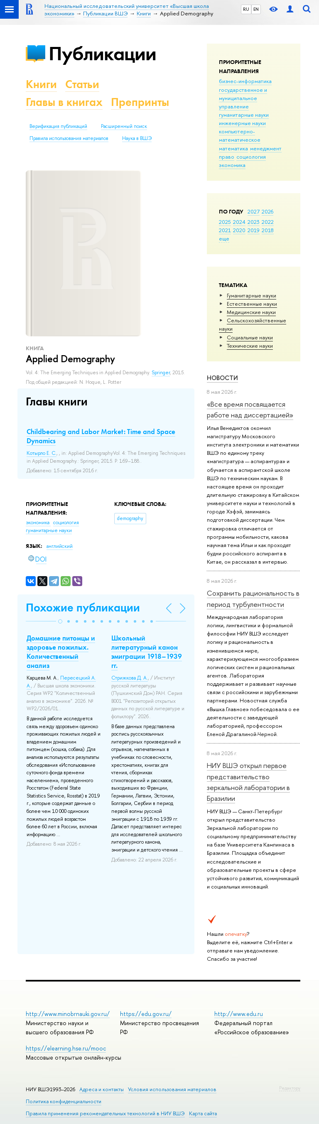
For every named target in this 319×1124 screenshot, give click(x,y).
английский (60, 546)
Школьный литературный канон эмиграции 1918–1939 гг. (146, 651)
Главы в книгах (64, 102)
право (226, 156)
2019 (254, 230)
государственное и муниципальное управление (243, 98)
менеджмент (266, 148)
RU (246, 9)
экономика (232, 165)
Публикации (102, 53)
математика (233, 148)
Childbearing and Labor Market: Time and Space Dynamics (101, 436)
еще (224, 238)
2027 (254, 211)
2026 (267, 211)
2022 (268, 222)
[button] (60, 621)
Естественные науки (252, 303)
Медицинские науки (251, 312)
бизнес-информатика (245, 81)
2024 (239, 222)
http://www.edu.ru (238, 1014)
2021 (225, 230)
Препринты (140, 102)
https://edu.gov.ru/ (146, 1014)
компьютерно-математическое (239, 135)
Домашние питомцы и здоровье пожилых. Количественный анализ (61, 651)
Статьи (82, 84)
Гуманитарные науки (251, 295)
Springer (161, 372)
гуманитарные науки (244, 114)
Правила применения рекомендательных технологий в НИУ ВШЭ (105, 1113)
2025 (225, 222)
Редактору (289, 1088)
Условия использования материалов (172, 1089)
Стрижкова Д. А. (129, 678)
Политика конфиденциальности (63, 1101)
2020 (239, 230)
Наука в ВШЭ (137, 138)
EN (256, 9)
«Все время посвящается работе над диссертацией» (250, 409)
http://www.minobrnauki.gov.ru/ (68, 1014)
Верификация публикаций (58, 126)
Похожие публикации (83, 607)
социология (251, 156)
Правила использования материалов (68, 138)
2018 (268, 230)
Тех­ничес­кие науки (250, 345)
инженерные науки (242, 123)
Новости (222, 377)
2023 (254, 222)
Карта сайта (203, 1113)
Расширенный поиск (124, 126)
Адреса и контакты (101, 1089)
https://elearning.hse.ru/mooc (66, 1048)
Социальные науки (250, 337)
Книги (41, 84)
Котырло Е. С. (41, 453)
